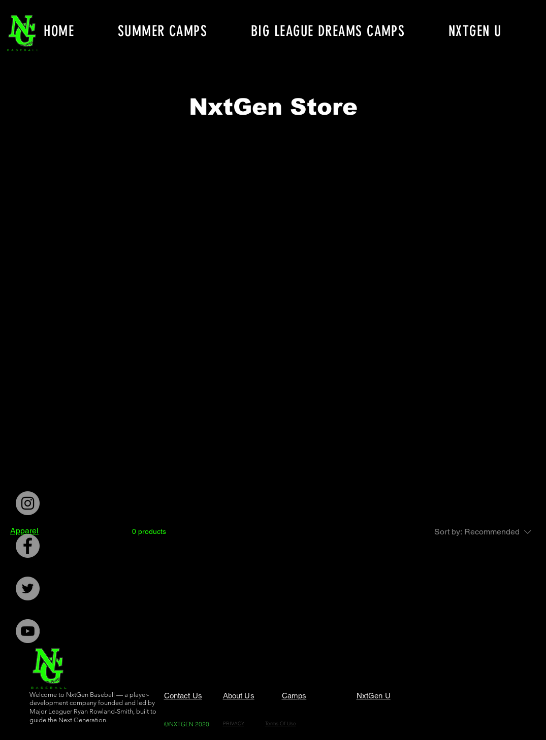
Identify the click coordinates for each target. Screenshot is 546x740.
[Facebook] (28, 546)
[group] (273, 148)
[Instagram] (28, 503)
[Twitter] (28, 588)
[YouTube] (28, 631)
